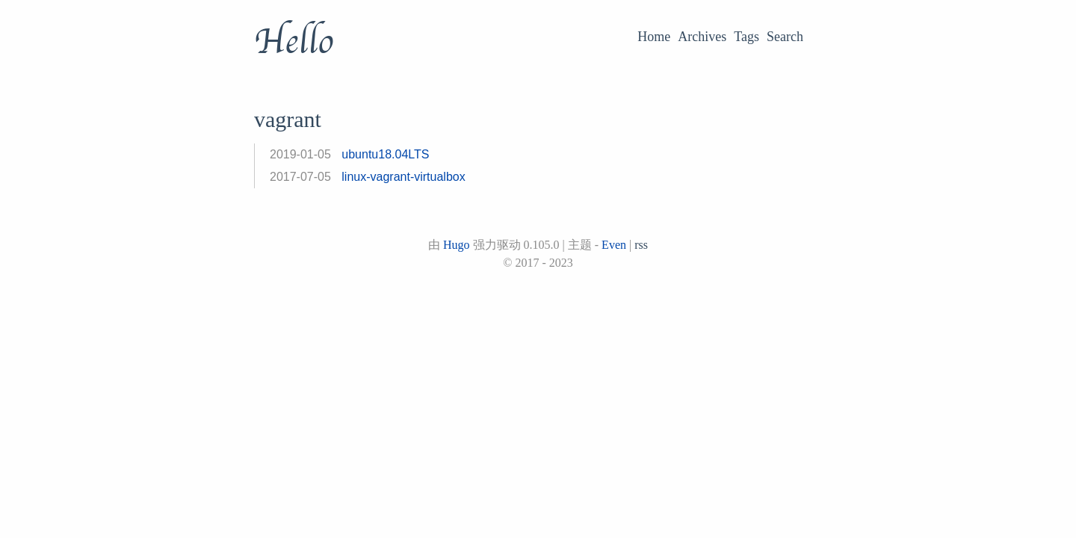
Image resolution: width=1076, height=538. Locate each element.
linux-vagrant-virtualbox (403, 176)
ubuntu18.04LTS (385, 154)
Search (785, 36)
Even (614, 244)
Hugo (456, 244)
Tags (746, 36)
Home (653, 36)
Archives (702, 36)
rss (641, 244)
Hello (293, 42)
